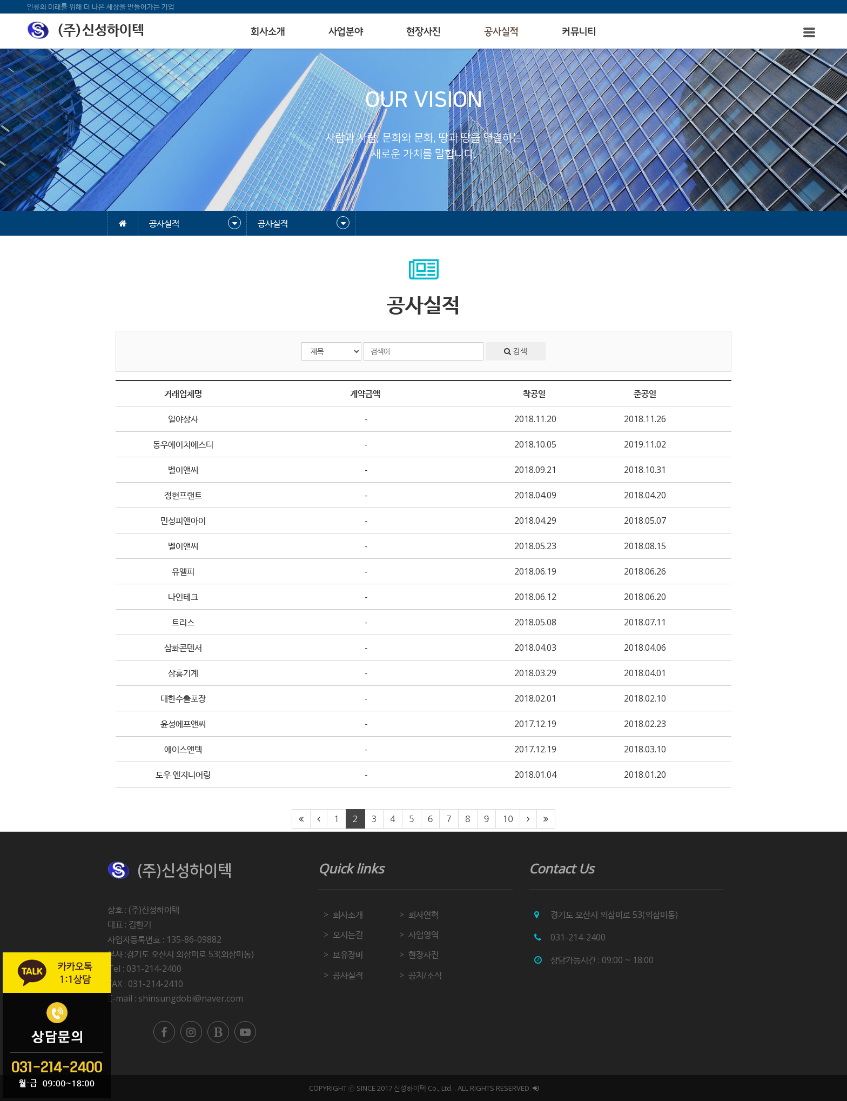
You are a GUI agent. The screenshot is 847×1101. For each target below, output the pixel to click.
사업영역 (423, 934)
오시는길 (348, 934)
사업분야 (345, 31)
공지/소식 (425, 975)
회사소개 (268, 31)
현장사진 (423, 31)
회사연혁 (423, 914)
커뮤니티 (579, 31)
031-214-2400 (578, 937)
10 (507, 819)
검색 (515, 351)
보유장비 (348, 954)
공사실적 (501, 31)
